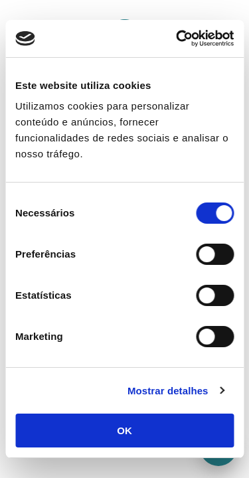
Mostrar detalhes (167, 390)
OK (124, 430)
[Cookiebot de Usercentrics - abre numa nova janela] (177, 38)
